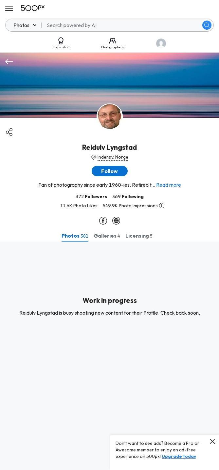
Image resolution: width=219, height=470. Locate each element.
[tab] (75, 236)
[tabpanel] (109, 356)
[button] (110, 171)
